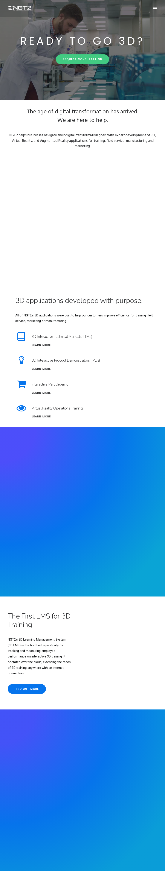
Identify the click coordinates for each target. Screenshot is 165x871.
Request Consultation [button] (82, 65)
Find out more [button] (27, 689)
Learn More (41, 345)
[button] (155, 8)
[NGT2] (20, 8)
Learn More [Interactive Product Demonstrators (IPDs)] (41, 369)
